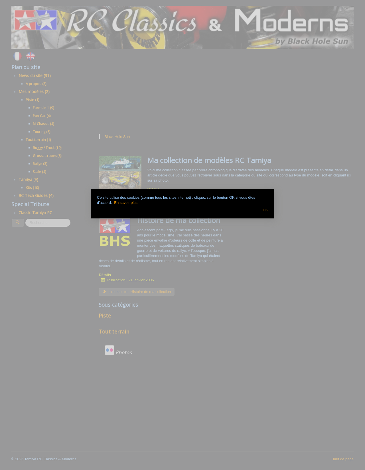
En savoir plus (125, 202)
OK (265, 210)
